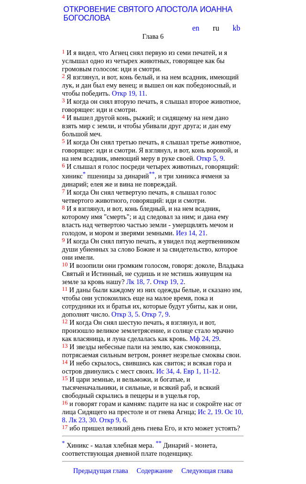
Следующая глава (207, 470)
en (196, 28)
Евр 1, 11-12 (201, 371)
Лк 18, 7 (138, 282)
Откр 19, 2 (168, 282)
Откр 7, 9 (155, 314)
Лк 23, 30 (82, 420)
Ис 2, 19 (209, 412)
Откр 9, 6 (112, 420)
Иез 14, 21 (191, 233)
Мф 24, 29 (204, 338)
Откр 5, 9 (210, 158)
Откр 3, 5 (124, 314)
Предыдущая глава (100, 470)
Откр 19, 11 (128, 93)
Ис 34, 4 (168, 371)
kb (237, 28)
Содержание (154, 470)
